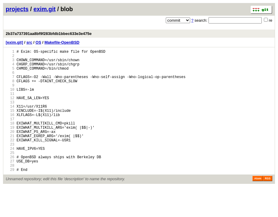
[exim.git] (14, 42)
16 (10, 129)
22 (10, 159)
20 (10, 149)
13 (10, 113)
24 (10, 170)
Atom (257, 204)
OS (38, 42)
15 (10, 124)
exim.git (44, 9)
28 (10, 190)
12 (10, 108)
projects (17, 9)
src (29, 42)
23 (10, 165)
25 (10, 175)
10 (10, 98)
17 (10, 134)
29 (10, 195)
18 (10, 139)
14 (10, 118)
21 (10, 154)
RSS (267, 204)
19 (10, 144)
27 (10, 185)
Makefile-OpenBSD (62, 42)
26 (10, 180)
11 (10, 103)
